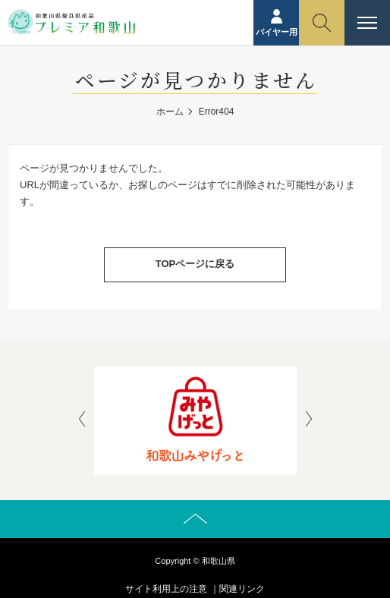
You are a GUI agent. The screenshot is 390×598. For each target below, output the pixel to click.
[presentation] (82, 420)
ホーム (170, 111)
